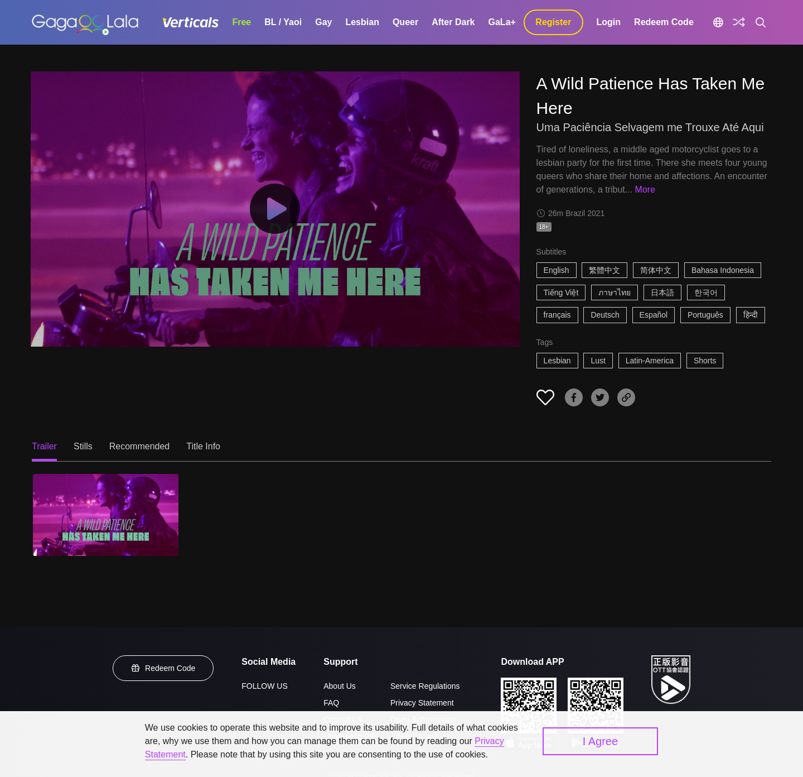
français (557, 314)
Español (654, 314)
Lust (598, 360)
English (556, 270)
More (645, 189)
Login (609, 22)
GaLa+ (502, 22)
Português (705, 314)
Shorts (705, 360)
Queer (405, 22)
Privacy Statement (422, 702)
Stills (83, 446)
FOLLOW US (264, 686)
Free (241, 22)
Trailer (44, 446)
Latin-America (650, 360)
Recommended (139, 446)
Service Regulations (425, 686)
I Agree (600, 741)
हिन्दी (750, 314)
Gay (323, 22)
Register (553, 22)
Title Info (203, 446)
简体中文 (655, 270)
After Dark (453, 22)
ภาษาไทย (614, 292)
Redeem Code (664, 22)
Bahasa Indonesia (722, 270)
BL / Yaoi (283, 22)
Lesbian (362, 22)
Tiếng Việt (561, 292)
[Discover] (738, 22)
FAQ (331, 702)
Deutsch (605, 314)
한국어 (706, 292)
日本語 (662, 292)
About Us (339, 686)
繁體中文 (604, 270)
